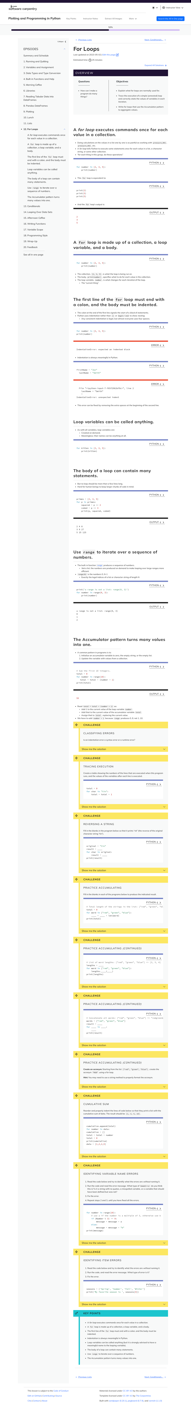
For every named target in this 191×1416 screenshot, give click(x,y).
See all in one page (33, 254)
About (44, 1400)
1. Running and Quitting (35, 61)
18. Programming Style (35, 235)
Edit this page (110, 54)
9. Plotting (28, 111)
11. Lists (27, 123)
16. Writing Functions (34, 223)
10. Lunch (28, 117)
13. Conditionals (31, 206)
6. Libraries (29, 90)
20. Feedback (30, 247)
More (133, 18)
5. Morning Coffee (32, 84)
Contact (36, 1400)
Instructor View (173, 7)
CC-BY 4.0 (128, 1390)
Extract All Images (113, 18)
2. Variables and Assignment (38, 67)
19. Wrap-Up (30, 241)
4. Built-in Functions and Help (38, 79)
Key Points (71, 18)
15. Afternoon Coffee (34, 217)
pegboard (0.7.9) (136, 1400)
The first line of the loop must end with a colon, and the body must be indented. (46, 160)
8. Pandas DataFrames (35, 105)
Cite (29, 1400)
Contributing (48, 1395)
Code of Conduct (61, 1390)
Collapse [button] (62, 41)
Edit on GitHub (34, 1395)
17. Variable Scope (33, 229)
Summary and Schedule (36, 55)
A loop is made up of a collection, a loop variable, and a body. (44, 147)
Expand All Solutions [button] (156, 65)
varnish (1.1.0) (155, 1400)
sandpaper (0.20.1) (118, 1400)
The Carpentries (143, 1395)
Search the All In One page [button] (170, 18)
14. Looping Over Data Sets (37, 212)
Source (59, 1395)
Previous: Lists (83, 39)
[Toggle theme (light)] (155, 8)
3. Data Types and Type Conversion (42, 73)
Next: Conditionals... (156, 39)
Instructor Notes (90, 18)
